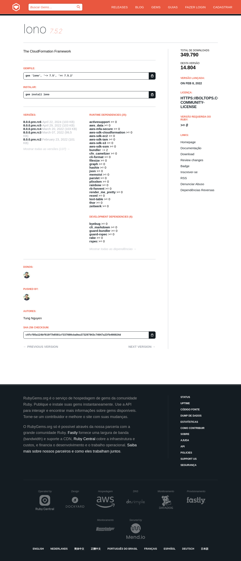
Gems (156, 7)
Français (150, 548)
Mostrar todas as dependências (111, 249)
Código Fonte (190, 409)
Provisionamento (196, 491)
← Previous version (40, 346)
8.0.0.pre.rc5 (32, 125)
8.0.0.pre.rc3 (32, 132)
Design (78, 491)
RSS (184, 178)
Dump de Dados (191, 415)
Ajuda (185, 440)
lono (34, 29)
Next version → (142, 346)
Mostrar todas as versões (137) (44, 149)
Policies (186, 452)
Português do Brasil (123, 548)
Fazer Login (195, 7)
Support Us (189, 458)
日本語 (204, 548)
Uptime (185, 403)
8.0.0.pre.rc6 (32, 122)
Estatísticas (189, 421)
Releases (119, 7)
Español (169, 548)
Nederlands (59, 548)
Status (185, 397)
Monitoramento (166, 491)
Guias (173, 7)
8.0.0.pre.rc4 (32, 129)
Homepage (188, 142)
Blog (139, 7)
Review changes (192, 160)
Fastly (73, 433)
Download (187, 154)
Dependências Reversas (197, 190)
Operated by (46, 493)
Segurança (189, 465)
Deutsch (188, 548)
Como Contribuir (193, 428)
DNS (139, 491)
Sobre (185, 434)
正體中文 (96, 548)
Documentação (191, 148)
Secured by (137, 520)
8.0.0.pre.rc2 (32, 139)
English (38, 548)
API (183, 446)
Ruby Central (84, 439)
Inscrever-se (189, 172)
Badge (185, 166)
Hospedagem (106, 491)
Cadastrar (222, 7)
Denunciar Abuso (192, 184)
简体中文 (79, 548)
